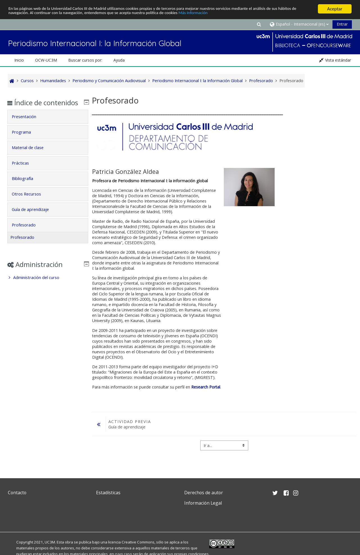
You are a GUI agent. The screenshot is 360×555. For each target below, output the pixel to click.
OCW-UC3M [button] (46, 60)
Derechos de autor (203, 492)
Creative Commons (138, 542)
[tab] (48, 125)
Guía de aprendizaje (34, 217)
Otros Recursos (30, 202)
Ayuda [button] (119, 60)
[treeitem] (47, 286)
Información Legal (203, 503)
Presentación (28, 124)
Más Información (237, 14)
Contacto (17, 492)
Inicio (19, 60)
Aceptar (334, 9)
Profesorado (28, 233)
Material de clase (31, 155)
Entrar (342, 24)
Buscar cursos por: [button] (85, 60)
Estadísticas (108, 492)
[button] (259, 24)
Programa (25, 140)
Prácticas (24, 171)
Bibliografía (26, 186)
